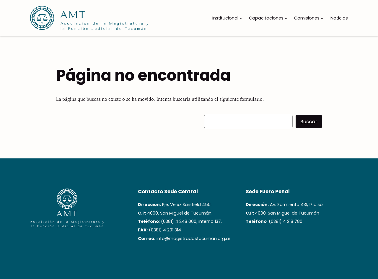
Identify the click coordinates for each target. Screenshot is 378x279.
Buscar (308, 121)
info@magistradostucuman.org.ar (193, 238)
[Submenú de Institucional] (240, 18)
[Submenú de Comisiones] (322, 18)
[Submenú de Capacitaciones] (286, 18)
